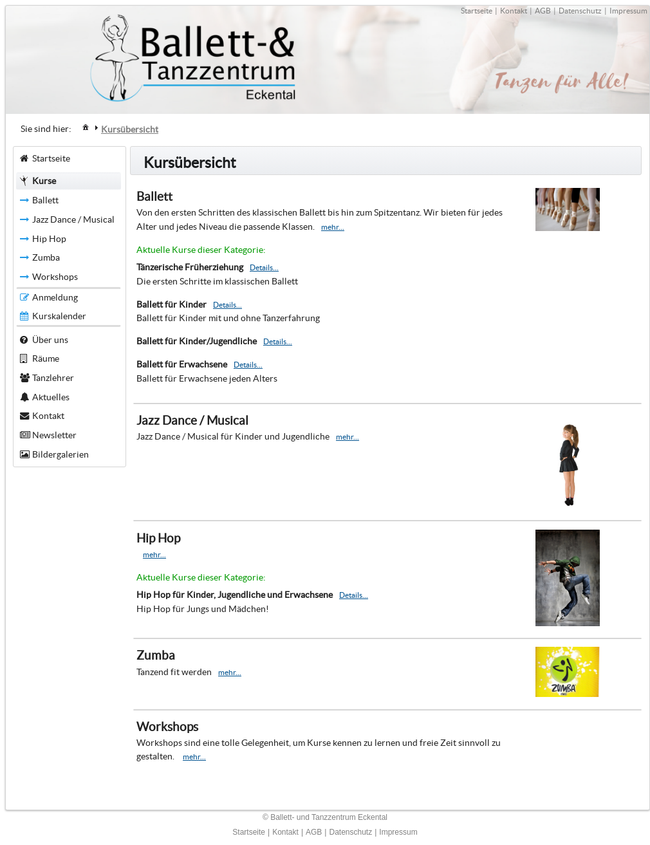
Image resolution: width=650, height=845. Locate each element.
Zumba (155, 655)
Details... (264, 267)
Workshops (167, 727)
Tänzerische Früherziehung (189, 267)
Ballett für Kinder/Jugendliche (196, 341)
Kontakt (513, 10)
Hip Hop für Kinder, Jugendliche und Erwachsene (234, 595)
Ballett (154, 196)
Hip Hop (158, 538)
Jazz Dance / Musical (192, 420)
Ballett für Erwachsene (181, 364)
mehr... (332, 227)
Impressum (628, 10)
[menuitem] (85, 126)
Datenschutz (580, 10)
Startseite (476, 10)
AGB (543, 10)
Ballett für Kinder (171, 304)
